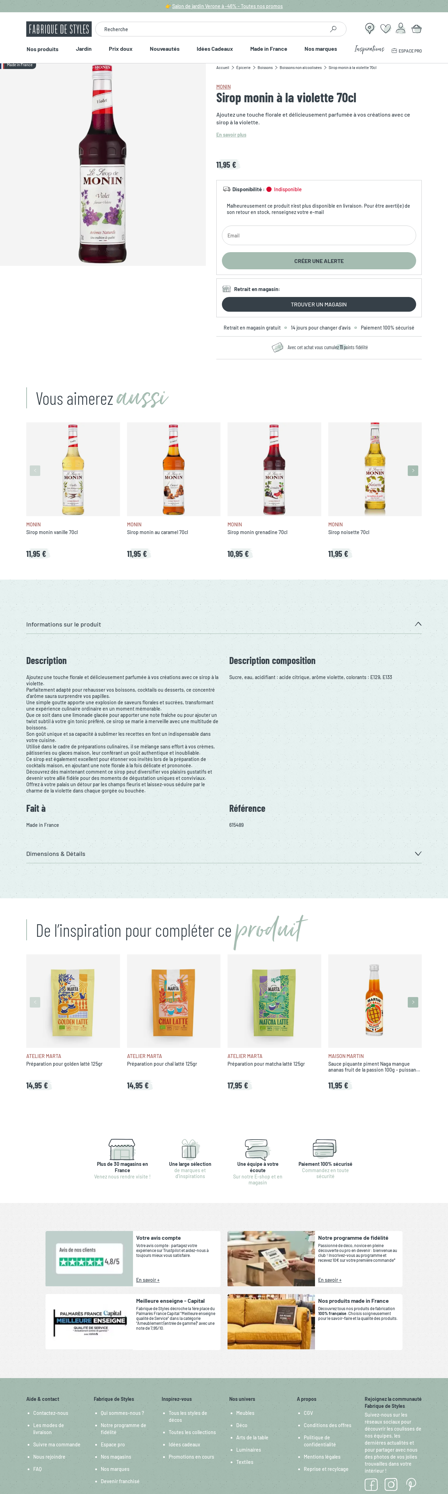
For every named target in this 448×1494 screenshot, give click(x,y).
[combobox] (210, 29)
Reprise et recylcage (326, 1469)
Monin (223, 87)
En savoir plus (231, 135)
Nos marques (321, 49)
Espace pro (113, 1444)
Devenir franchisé (120, 1481)
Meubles (245, 1413)
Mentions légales (322, 1457)
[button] (224, 624)
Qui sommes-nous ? (122, 1413)
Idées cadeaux (184, 1444)
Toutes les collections (192, 1432)
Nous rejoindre (49, 1457)
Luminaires (248, 1450)
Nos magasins (116, 1457)
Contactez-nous (50, 1413)
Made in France (269, 49)
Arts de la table (252, 1437)
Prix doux (120, 49)
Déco (241, 1425)
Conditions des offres (327, 1425)
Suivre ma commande (56, 1444)
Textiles (244, 1462)
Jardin (83, 49)
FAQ (37, 1469)
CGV (308, 1413)
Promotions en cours (191, 1457)
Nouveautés (165, 49)
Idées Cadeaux (215, 49)
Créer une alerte (319, 260)
